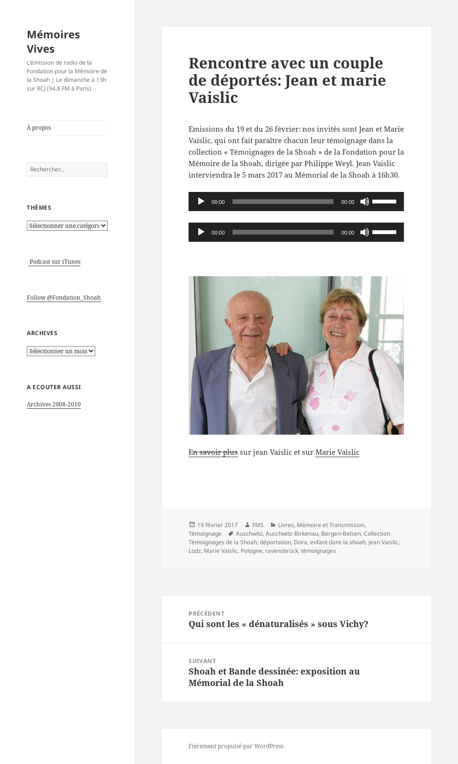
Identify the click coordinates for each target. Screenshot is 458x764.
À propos (39, 128)
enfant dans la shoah (338, 542)
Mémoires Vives (53, 41)
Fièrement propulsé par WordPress (236, 746)
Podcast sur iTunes (54, 262)
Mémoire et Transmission (331, 525)
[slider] (283, 201)
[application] (296, 201)
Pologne (251, 551)
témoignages (318, 551)
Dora (300, 542)
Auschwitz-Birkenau (292, 533)
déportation (275, 542)
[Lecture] (201, 201)
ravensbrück (281, 551)
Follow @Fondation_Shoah (64, 297)
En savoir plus (213, 452)
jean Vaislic (383, 542)
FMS (258, 525)
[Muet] (364, 201)
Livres (286, 525)
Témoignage (205, 533)
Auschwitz (249, 533)
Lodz (195, 551)
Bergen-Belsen (341, 533)
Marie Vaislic (337, 452)
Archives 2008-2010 (54, 404)
